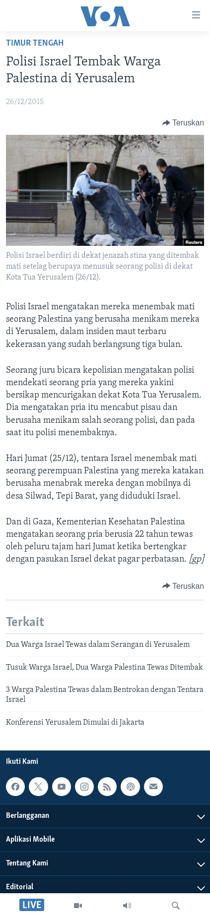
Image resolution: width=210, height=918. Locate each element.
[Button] (183, 122)
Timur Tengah (35, 43)
